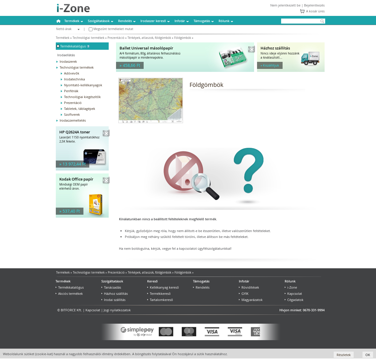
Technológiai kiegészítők (82, 97)
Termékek (71, 21)
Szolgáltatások (99, 21)
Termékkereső (159, 293)
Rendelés (125, 21)
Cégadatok (294, 299)
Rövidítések (249, 287)
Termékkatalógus (70, 287)
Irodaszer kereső (153, 21)
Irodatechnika (74, 79)
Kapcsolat (293, 293)
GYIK (244, 293)
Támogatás (202, 21)
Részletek (344, 355)
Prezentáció (116, 38)
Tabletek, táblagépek (79, 108)
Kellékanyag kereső (163, 287)
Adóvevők (71, 73)
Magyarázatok (251, 299)
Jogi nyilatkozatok (117, 310)
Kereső (152, 281)
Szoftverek (72, 114)
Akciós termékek (69, 293)
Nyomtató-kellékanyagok (83, 85)
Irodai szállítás (113, 299)
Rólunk (224, 21)
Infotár (179, 21)
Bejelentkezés (314, 5)
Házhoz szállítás (114, 293)
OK (367, 355)
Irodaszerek (68, 61)
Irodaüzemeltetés (73, 120)
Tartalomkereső (160, 299)
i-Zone (291, 287)
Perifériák (71, 91)
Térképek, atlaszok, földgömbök (149, 38)
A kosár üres (315, 11)
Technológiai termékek (88, 38)
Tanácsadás (111, 287)
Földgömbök (182, 38)
